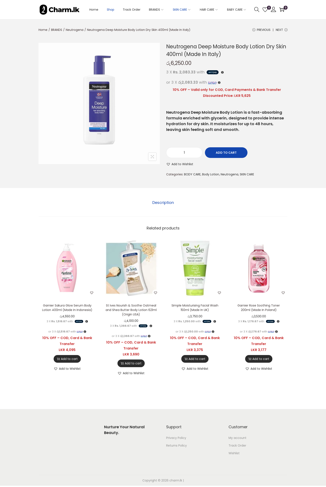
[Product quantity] (184, 153)
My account (237, 438)
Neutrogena (74, 30)
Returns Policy (176, 446)
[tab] (163, 203)
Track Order (237, 446)
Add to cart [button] (67, 359)
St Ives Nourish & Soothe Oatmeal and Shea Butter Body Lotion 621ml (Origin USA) (131, 310)
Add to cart (226, 153)
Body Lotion (210, 175)
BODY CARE (192, 175)
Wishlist (234, 453)
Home (43, 30)
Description (163, 203)
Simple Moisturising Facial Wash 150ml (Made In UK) (195, 308)
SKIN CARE (247, 175)
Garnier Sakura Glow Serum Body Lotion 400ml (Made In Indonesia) (67, 308)
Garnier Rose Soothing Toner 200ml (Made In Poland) (258, 308)
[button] (179, 165)
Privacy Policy (176, 438)
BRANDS (56, 30)
